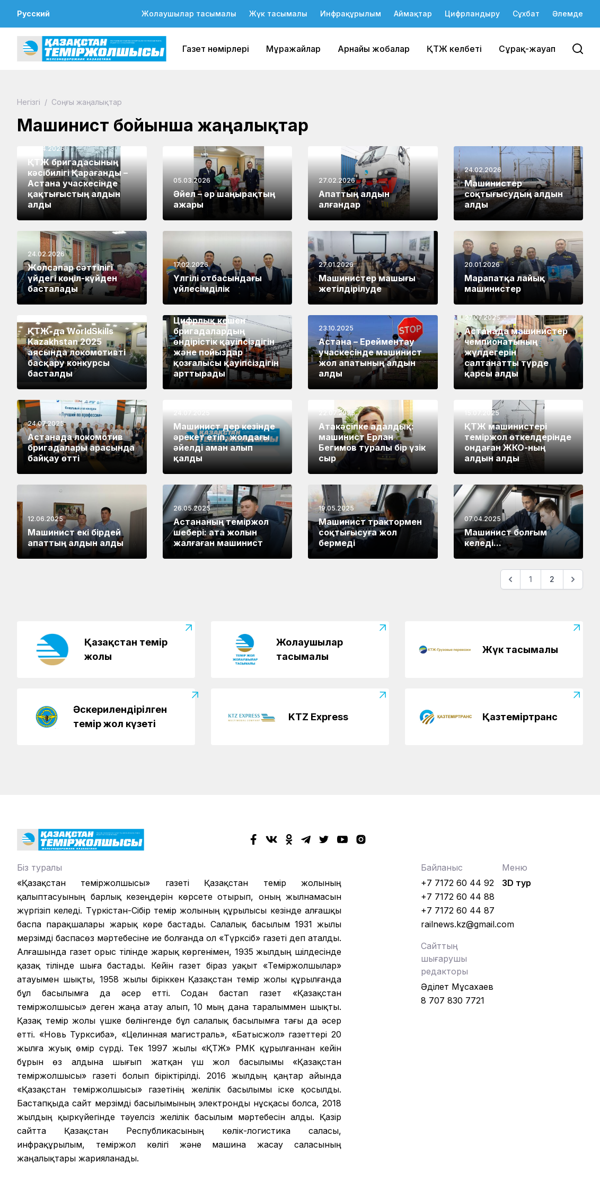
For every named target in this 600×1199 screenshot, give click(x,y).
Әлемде (567, 13)
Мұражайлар (293, 48)
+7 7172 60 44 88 (458, 896)
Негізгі (29, 101)
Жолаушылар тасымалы (189, 13)
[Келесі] (573, 579)
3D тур (516, 883)
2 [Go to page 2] (552, 579)
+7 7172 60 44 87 (458, 910)
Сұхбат (526, 13)
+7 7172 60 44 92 (457, 883)
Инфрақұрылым (350, 13)
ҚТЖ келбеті (454, 48)
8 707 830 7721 (452, 1000)
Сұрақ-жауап (527, 48)
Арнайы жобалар (374, 48)
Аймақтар (413, 13)
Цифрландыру (472, 13)
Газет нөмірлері (215, 48)
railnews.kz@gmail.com (467, 924)
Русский (33, 13)
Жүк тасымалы (278, 13)
